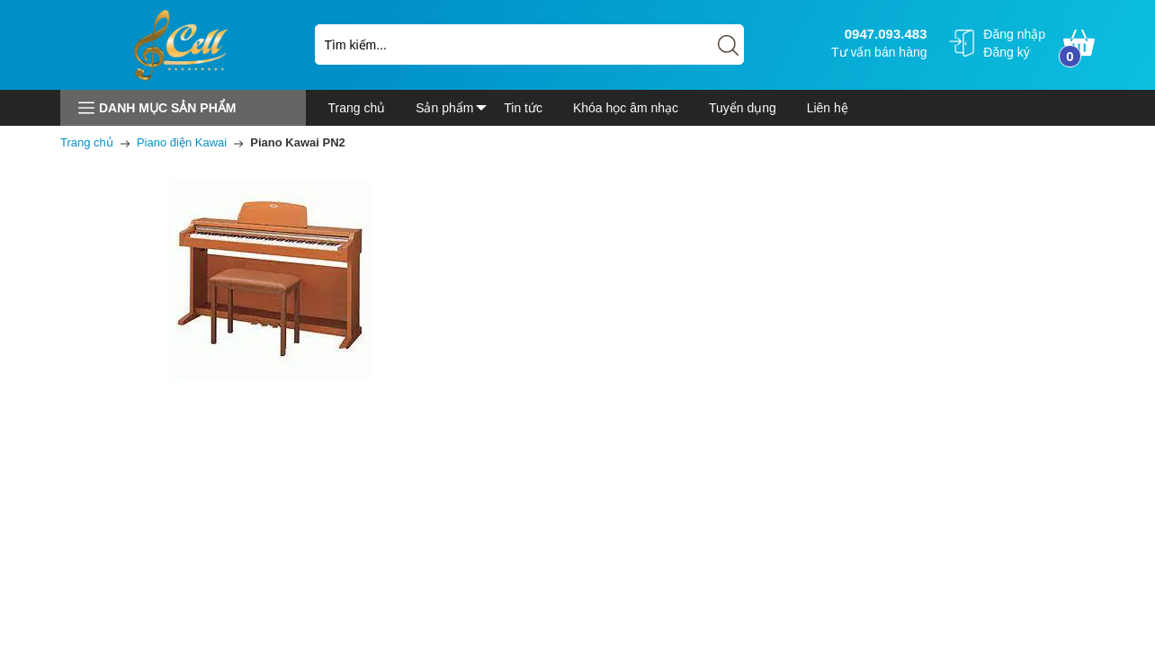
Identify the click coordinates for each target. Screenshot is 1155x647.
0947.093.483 (883, 33)
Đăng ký (1006, 52)
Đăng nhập (1014, 34)
